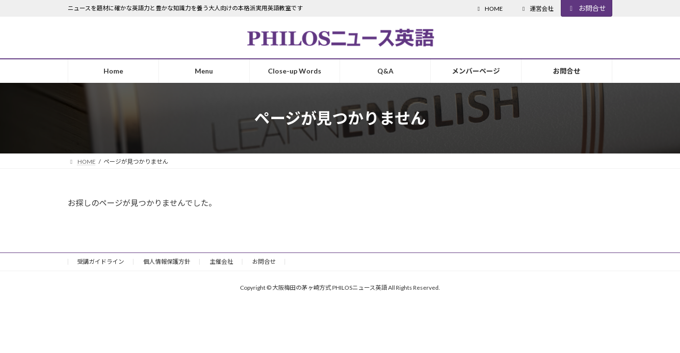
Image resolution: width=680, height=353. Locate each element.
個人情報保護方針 (166, 261)
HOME (489, 8)
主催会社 (221, 261)
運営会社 (536, 8)
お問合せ (586, 8)
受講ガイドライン (100, 261)
